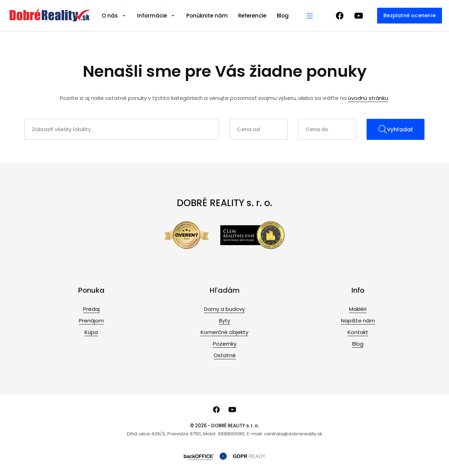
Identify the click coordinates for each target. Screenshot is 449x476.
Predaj (91, 309)
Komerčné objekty (224, 332)
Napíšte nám (358, 320)
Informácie (152, 15)
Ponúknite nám (207, 15)
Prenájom (91, 320)
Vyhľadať (395, 129)
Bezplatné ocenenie (409, 15)
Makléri (358, 309)
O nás (110, 15)
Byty (224, 320)
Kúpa (91, 332)
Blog (283, 15)
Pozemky (224, 343)
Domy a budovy (224, 309)
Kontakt (358, 332)
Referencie (252, 15)
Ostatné (225, 355)
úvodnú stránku (368, 98)
